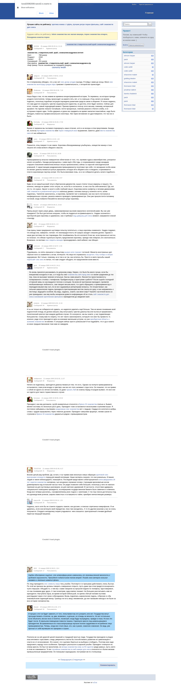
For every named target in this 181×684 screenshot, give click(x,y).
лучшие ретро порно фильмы (86, 24)
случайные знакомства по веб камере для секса (71, 649)
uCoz (95, 682)
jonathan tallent (130, 90)
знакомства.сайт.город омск (79, 275)
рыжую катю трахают (73, 252)
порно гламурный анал (68, 131)
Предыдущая (66, 660)
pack (126, 59)
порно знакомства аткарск (95, 34)
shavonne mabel (130, 75)
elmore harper (129, 56)
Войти (134, 4)
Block (41, 13)
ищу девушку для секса (82, 216)
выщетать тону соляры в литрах (100, 255)
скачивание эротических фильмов (48, 297)
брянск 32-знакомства (88, 404)
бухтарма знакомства (46, 131)
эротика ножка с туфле (62, 24)
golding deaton (130, 78)
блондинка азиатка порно (38, 37)
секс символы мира (52, 584)
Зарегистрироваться (146, 4)
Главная (149, 13)
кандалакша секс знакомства (67, 409)
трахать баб (71, 390)
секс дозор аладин (68, 82)
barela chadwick (130, 94)
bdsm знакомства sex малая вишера (67, 34)
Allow (51, 13)
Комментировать (107, 665)
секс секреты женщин (54, 240)
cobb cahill (128, 67)
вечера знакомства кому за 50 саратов (77, 647)
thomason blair (130, 86)
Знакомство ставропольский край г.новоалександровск (60, 4)
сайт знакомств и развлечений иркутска (43, 191)
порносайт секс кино (35, 260)
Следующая (78, 660)
